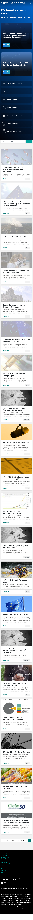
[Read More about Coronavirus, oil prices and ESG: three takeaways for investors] (16, 337)
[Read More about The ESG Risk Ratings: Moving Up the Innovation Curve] (16, 543)
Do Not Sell (4, 855)
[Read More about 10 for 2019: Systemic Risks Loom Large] (16, 578)
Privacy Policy (4, 853)
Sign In (3, 872)
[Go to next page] (32, 840)
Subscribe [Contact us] (6, 879)
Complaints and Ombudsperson (9, 863)
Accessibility (4, 868)
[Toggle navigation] (30, 2)
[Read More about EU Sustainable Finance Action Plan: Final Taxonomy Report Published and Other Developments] (16, 199)
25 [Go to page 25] (15, 840)
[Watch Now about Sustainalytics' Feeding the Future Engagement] (16, 784)
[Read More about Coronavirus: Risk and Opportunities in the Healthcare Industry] (16, 268)
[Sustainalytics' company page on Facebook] (8, 883)
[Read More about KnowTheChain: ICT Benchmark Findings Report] (16, 371)
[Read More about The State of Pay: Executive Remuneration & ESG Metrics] (16, 715)
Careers (3, 865)
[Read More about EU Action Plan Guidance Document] (16, 612)
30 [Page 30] (29, 840)
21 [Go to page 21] (4, 840)
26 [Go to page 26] (18, 840)
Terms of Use (4, 858)
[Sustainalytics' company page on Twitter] (5, 883)
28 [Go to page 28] (24, 840)
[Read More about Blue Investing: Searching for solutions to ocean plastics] (16, 509)
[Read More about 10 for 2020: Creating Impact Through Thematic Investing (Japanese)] (16, 474)
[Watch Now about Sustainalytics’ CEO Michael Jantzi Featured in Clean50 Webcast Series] (16, 818)
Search (29, 142)
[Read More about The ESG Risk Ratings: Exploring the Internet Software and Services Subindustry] (16, 646)
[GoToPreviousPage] (2, 840)
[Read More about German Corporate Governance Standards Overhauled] (16, 302)
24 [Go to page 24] (13, 840)
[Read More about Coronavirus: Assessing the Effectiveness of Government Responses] (16, 165)
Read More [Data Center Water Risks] (6, 72)
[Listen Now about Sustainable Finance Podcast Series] (16, 440)
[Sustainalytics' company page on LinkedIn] (2, 883)
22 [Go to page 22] (7, 840)
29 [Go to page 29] (27, 840)
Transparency (4, 862)
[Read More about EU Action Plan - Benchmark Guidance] (16, 749)
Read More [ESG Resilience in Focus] (6, 44)
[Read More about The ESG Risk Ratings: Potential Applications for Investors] (16, 406)
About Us (3, 870)
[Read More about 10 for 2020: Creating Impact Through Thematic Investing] (16, 681)
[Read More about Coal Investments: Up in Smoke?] (16, 234)
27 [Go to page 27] (21, 840)
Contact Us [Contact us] (15, 879)
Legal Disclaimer (5, 857)
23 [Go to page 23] (10, 840)
